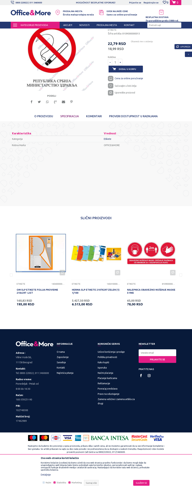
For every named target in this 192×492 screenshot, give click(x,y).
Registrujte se (151, 2)
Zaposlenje (63, 387)
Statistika (61, 482)
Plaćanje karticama (107, 408)
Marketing (77, 482)
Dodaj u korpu (129, 98)
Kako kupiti (103, 392)
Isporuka (102, 397)
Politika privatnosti (107, 387)
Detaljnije (46, 474)
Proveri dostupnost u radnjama (133, 146)
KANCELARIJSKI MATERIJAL (52, 31)
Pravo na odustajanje (108, 423)
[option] (96, 2)
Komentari (94, 146)
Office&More (17, 31)
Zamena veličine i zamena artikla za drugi (116, 431)
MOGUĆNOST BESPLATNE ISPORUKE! (96, 2)
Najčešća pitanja (65, 402)
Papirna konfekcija (77, 31)
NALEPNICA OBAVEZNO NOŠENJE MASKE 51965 (151, 321)
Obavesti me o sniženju (140, 70)
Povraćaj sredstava (107, 418)
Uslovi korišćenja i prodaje (111, 381)
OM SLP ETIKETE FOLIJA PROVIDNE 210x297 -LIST (37, 321)
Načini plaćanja (105, 402)
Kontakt (61, 397)
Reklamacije (104, 413)
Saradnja (61, 392)
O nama (61, 381)
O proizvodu (43, 146)
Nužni (48, 482)
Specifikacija (69, 146)
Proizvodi (31, 31)
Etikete (92, 31)
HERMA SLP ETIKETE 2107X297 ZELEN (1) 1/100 (95, 321)
